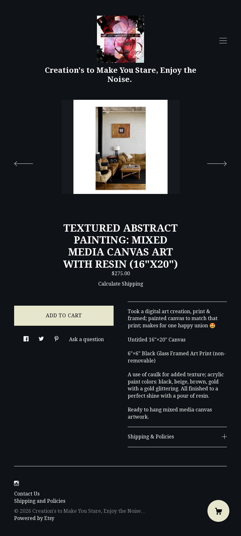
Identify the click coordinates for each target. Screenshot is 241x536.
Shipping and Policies (39, 501)
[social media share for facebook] (26, 337)
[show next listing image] (211, 162)
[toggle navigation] (223, 41)
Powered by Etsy (34, 518)
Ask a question (86, 339)
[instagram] (16, 484)
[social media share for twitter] (41, 337)
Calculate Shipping (120, 284)
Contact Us (27, 494)
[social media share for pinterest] (56, 337)
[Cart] (218, 511)
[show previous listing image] (30, 162)
